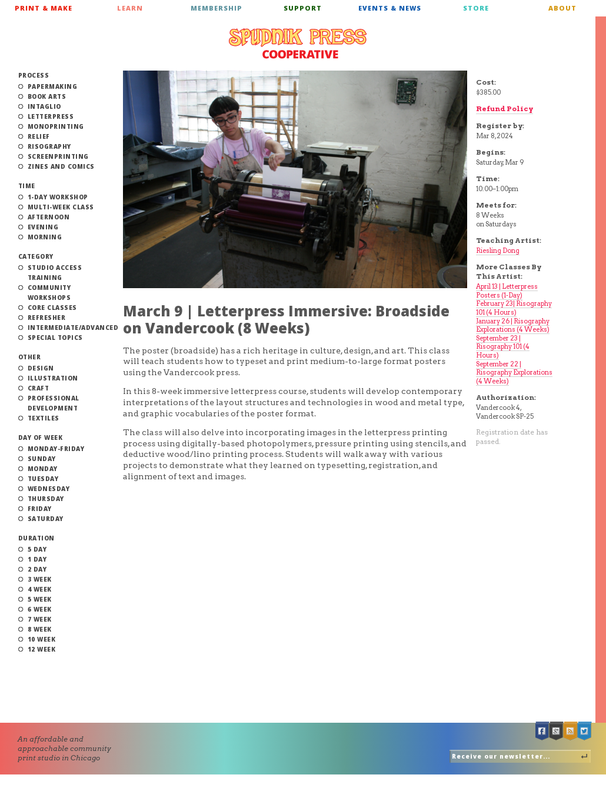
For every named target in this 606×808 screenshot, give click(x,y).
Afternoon (49, 217)
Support (303, 8)
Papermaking (53, 86)
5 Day (37, 549)
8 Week (40, 629)
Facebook (542, 731)
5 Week (40, 599)
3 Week (40, 579)
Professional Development (53, 403)
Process (33, 75)
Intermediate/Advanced (73, 327)
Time (26, 186)
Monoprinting (56, 126)
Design (41, 368)
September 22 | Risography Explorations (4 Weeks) (514, 372)
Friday (40, 509)
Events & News (389, 8)
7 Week (40, 619)
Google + (557, 731)
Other (29, 357)
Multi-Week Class (61, 207)
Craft (38, 388)
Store (476, 8)
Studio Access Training (55, 272)
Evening (43, 227)
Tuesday (43, 479)
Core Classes (52, 307)
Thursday (46, 499)
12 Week (42, 649)
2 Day (37, 569)
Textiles (43, 418)
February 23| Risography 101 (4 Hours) (514, 307)
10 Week (42, 639)
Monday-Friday (56, 449)
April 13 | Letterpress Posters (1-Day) (507, 290)
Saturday (46, 519)
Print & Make (43, 8)
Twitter (585, 731)
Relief (39, 136)
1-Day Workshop (58, 197)
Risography (49, 146)
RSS (571, 731)
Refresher (47, 317)
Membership (216, 8)
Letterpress (51, 116)
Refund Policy (504, 108)
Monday (43, 469)
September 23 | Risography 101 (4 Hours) (503, 346)
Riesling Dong (498, 250)
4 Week (40, 589)
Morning (45, 237)
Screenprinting (58, 156)
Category (36, 256)
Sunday (42, 459)
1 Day (37, 559)
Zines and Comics (61, 166)
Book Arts (47, 96)
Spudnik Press (298, 43)
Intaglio (44, 106)
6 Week (40, 609)
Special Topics (55, 337)
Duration (36, 538)
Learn (130, 8)
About (562, 8)
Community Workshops (49, 292)
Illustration (53, 378)
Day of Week (40, 437)
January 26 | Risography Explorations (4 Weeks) (513, 325)
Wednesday (49, 489)
